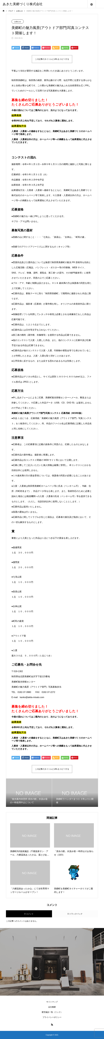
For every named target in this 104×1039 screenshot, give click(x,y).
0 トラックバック (75, 914)
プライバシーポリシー (52, 1017)
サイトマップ (52, 1002)
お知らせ (17, 22)
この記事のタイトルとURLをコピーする (52, 59)
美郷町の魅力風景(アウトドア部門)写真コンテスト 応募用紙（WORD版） (47, 413)
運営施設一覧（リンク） (52, 1012)
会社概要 (52, 1007)
